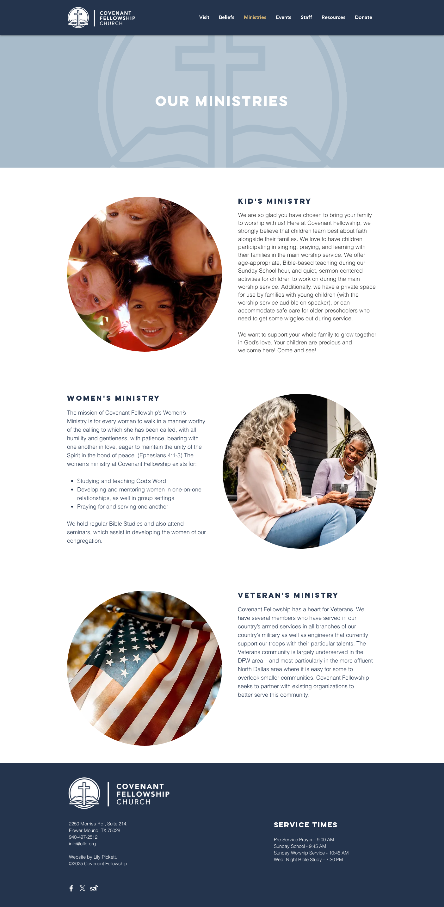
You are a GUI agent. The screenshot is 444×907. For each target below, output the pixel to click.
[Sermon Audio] (94, 888)
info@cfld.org (82, 844)
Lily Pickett (105, 857)
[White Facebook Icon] (71, 888)
